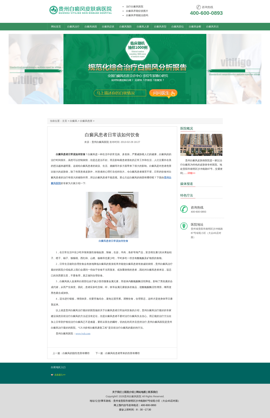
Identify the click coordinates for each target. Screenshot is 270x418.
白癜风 (73, 120)
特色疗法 (186, 195)
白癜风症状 (108, 26)
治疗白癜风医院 (134, 6)
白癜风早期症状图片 (137, 10)
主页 (64, 120)
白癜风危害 (86, 120)
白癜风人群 (143, 26)
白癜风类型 (160, 26)
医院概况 (186, 128)
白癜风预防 (125, 26)
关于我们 (117, 392)
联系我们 (153, 392)
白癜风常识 (212, 26)
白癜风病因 (91, 26)
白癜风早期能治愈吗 (137, 15)
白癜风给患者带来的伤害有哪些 (122, 353)
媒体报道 (186, 184)
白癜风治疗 (73, 26)
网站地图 (141, 392)
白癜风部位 (178, 26)
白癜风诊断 (195, 26)
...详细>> (190, 173)
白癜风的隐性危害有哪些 (76, 353)
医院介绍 (129, 392)
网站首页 (56, 26)
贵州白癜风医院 (100, 142)
